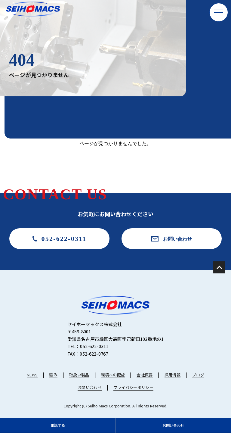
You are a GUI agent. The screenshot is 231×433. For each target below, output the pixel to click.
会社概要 (144, 375)
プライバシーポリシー (133, 387)
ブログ (198, 375)
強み (53, 375)
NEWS (32, 375)
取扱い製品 (79, 375)
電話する (58, 425)
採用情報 (172, 375)
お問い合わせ (177, 238)
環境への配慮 (113, 375)
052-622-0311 (64, 238)
